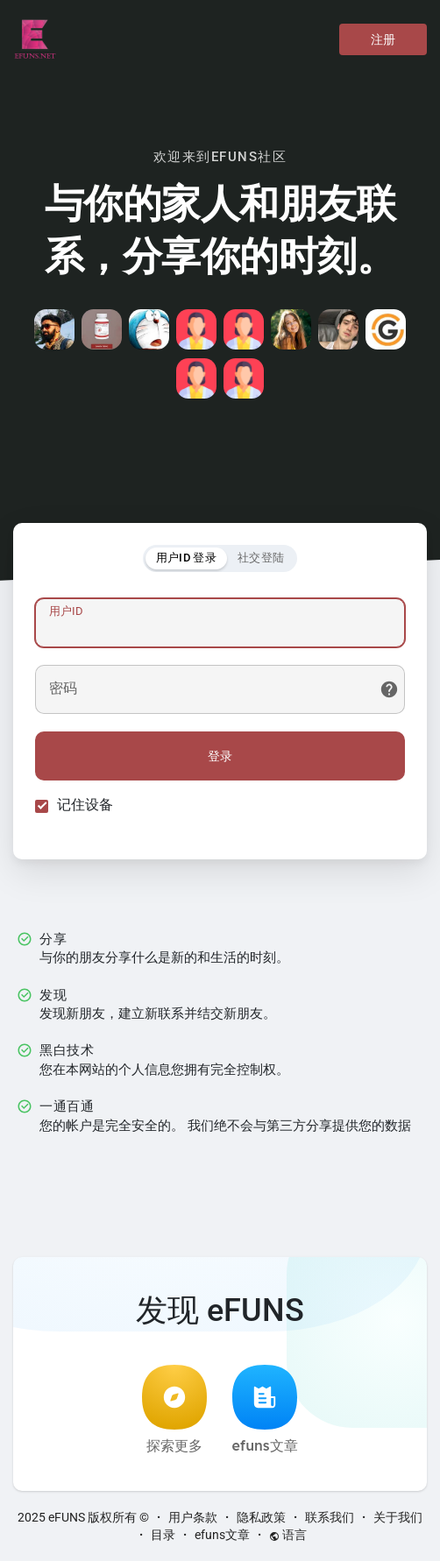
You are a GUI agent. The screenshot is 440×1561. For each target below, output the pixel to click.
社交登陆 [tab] (261, 557)
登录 (220, 756)
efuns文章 (264, 1409)
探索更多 (174, 1409)
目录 (163, 1535)
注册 (383, 39)
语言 (288, 1535)
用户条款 (192, 1517)
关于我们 (397, 1517)
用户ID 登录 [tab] (186, 557)
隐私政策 (261, 1517)
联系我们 (329, 1517)
